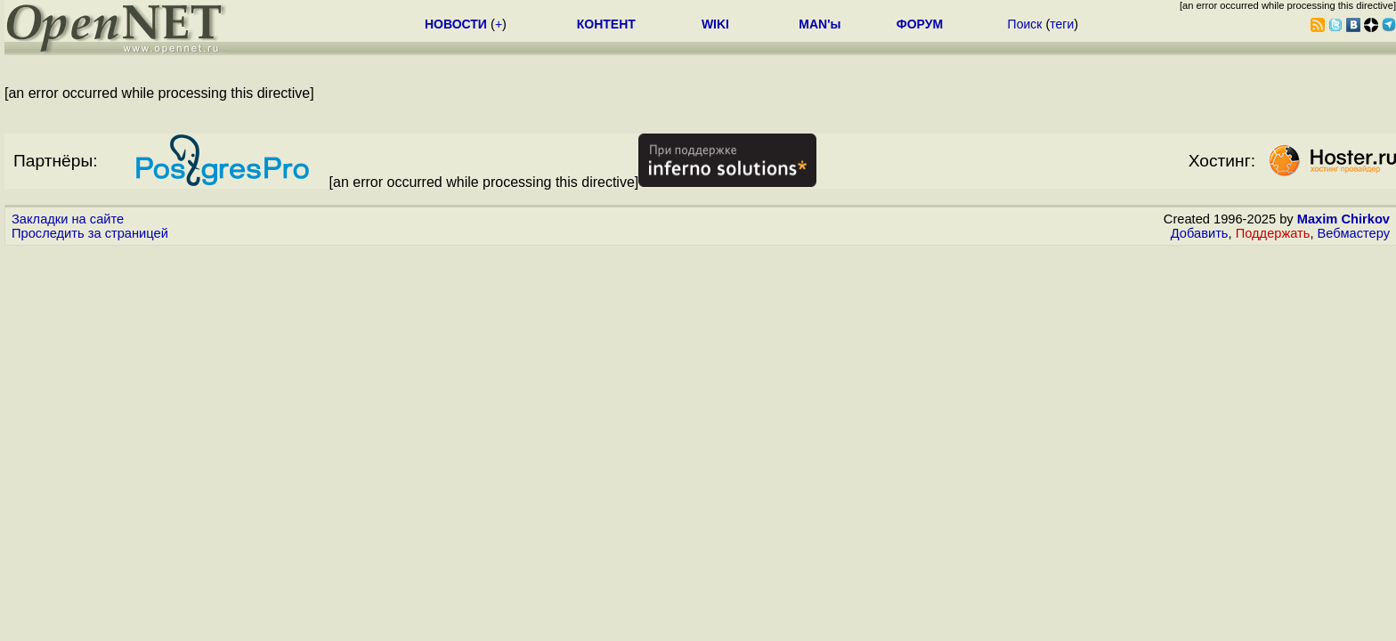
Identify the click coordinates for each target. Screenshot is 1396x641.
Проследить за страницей (90, 233)
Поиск (1025, 24)
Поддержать (1273, 233)
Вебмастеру (1354, 233)
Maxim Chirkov (1343, 219)
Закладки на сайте (68, 219)
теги (1062, 24)
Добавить (1200, 233)
